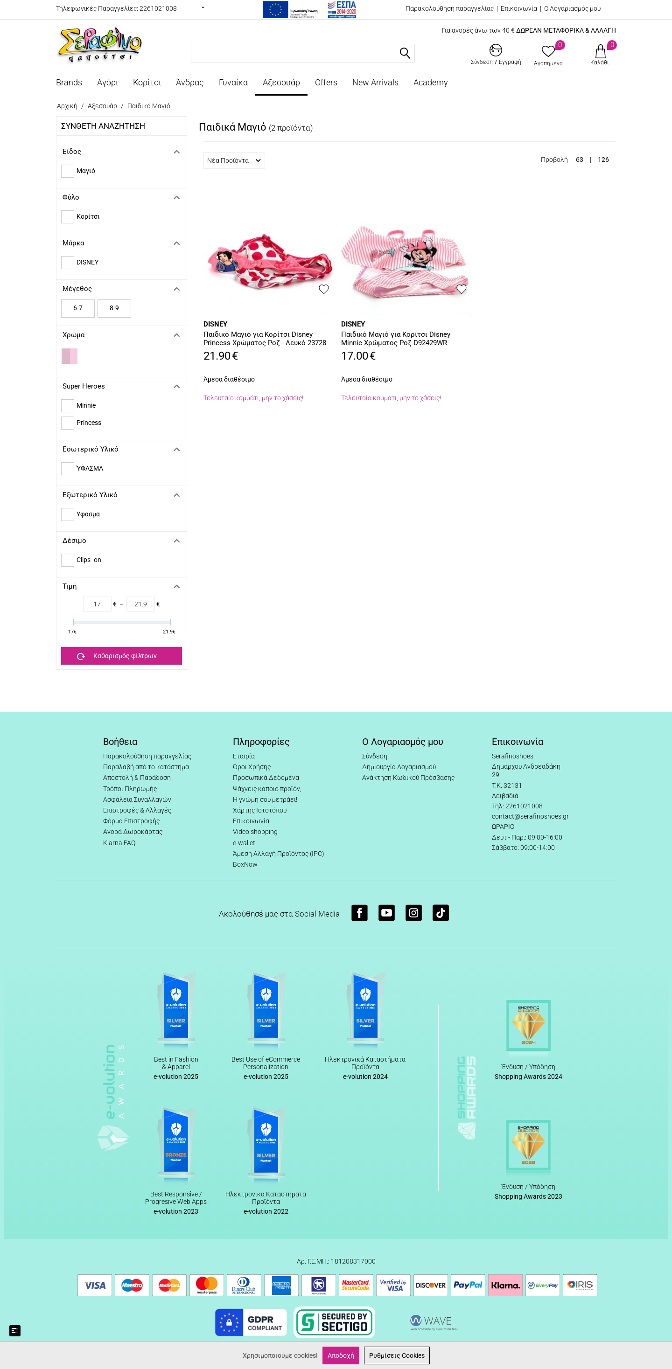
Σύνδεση (374, 756)
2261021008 (158, 8)
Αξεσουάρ (281, 82)
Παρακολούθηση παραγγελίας (450, 8)
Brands (69, 82)
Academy (430, 82)
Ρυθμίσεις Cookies (397, 1355)
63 (579, 159)
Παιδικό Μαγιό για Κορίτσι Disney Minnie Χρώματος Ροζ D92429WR (395, 338)
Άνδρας (190, 82)
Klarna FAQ (119, 843)
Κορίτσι (147, 82)
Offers (326, 82)
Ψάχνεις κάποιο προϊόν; (267, 788)
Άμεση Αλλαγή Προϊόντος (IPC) (278, 853)
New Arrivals (375, 82)
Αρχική (67, 106)
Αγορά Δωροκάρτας (132, 831)
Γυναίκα (233, 82)
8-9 (114, 308)
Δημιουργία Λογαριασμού (399, 767)
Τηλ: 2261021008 (517, 806)
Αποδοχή (341, 1355)
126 (603, 159)
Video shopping (255, 831)
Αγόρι (107, 82)
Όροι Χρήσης (252, 767)
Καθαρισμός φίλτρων (117, 656)
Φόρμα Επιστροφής (131, 821)
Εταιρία (244, 756)
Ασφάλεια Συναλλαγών (137, 799)
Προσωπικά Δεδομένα (266, 777)
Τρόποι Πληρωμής (130, 788)
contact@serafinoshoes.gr (530, 816)
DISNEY (215, 324)
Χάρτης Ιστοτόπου (260, 810)
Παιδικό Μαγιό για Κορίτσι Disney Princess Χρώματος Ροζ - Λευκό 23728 (264, 338)
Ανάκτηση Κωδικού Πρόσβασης (408, 777)
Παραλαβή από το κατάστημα (146, 767)
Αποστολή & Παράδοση (137, 777)
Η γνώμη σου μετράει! (265, 799)
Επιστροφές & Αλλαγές (137, 810)
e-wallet (244, 843)
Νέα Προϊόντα (234, 160)
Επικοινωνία (519, 8)
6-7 (78, 308)
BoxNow (245, 864)
